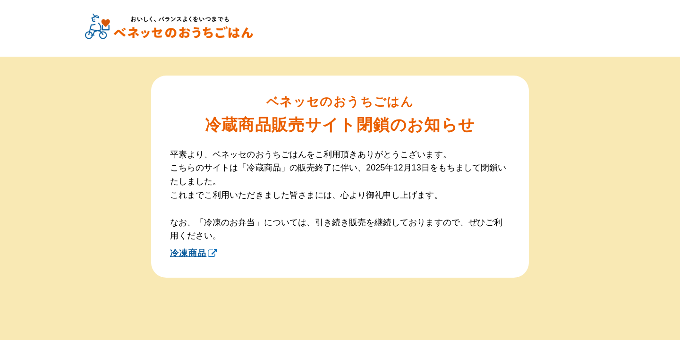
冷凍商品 (193, 253)
